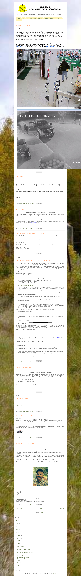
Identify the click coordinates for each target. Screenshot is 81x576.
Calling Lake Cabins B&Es (24, 367)
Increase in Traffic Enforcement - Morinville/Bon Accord (33, 260)
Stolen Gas (19, 176)
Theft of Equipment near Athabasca (26, 416)
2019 (17, 531)
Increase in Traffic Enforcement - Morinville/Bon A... (26, 552)
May (18, 544)
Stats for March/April (22, 398)
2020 (17, 529)
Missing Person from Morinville (25, 443)
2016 (17, 568)
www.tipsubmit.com (21, 46)
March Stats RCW (19, 403)
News (23, 18)
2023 (17, 524)
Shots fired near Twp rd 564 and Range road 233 (30, 233)
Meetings (46, 18)
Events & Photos (59, 18)
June (18, 543)
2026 (17, 520)
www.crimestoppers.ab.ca (51, 46)
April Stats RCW (19, 405)
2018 (17, 532)
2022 (17, 526)
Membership (40, 18)
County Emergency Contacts (31, 18)
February (19, 563)
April (18, 560)
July (18, 541)
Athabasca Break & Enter (23, 25)
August (18, 540)
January (18, 565)
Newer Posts (19, 508)
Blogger (54, 573)
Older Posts (62, 508)
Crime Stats (19, 20)
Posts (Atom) (43, 512)
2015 (17, 570)
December (19, 534)
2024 (17, 523)
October (18, 537)
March (18, 562)
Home (41, 508)
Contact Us (52, 18)
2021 (17, 528)
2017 (17, 567)
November (19, 535)
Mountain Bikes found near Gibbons (27, 210)
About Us (18, 18)
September (19, 538)
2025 (17, 521)
